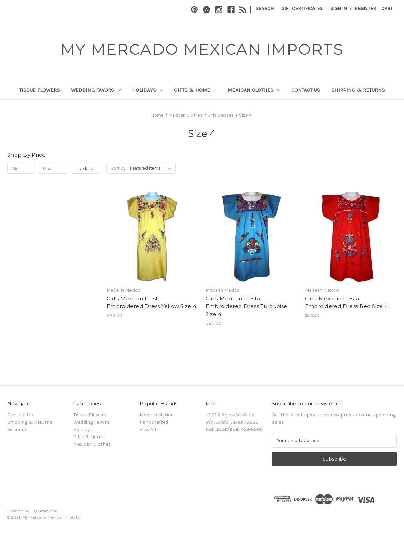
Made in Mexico (157, 415)
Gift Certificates (302, 8)
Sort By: (118, 168)
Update (85, 168)
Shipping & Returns (358, 90)
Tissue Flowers (39, 90)
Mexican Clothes (254, 90)
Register (365, 8)
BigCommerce (43, 511)
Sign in (338, 8)
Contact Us (305, 90)
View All (148, 429)
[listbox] (152, 168)
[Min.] (21, 168)
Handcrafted (154, 422)
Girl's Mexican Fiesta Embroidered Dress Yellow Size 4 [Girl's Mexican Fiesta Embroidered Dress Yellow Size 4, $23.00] (151, 302)
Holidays (147, 90)
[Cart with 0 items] (387, 8)
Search (265, 8)
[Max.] (53, 168)
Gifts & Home (195, 90)
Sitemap (16, 429)
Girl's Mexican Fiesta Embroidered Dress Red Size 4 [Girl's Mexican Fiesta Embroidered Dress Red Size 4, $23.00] (346, 302)
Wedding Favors (96, 90)
